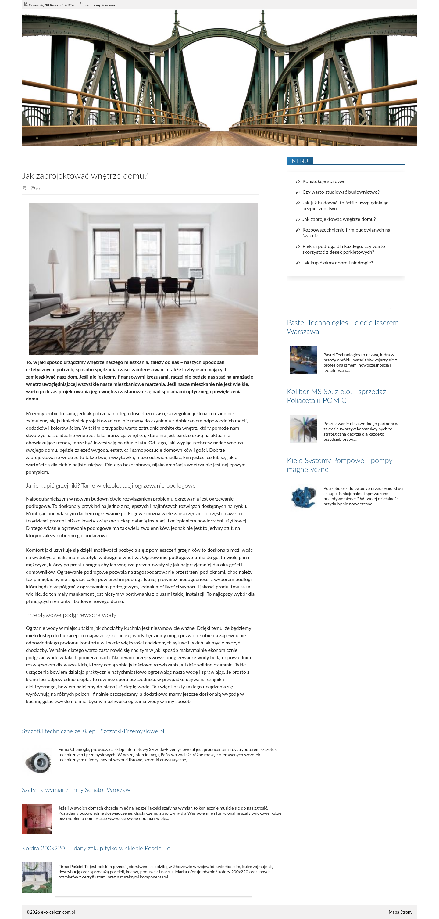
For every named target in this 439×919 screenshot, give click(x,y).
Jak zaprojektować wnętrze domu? (339, 219)
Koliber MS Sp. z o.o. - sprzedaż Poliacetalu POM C (336, 395)
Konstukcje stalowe (323, 181)
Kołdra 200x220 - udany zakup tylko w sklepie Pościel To (96, 848)
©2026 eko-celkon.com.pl (51, 911)
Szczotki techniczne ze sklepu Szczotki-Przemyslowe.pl (93, 730)
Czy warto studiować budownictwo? (341, 192)
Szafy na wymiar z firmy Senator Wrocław (76, 789)
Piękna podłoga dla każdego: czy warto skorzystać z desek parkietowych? (343, 249)
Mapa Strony (400, 911)
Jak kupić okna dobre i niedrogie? (337, 262)
